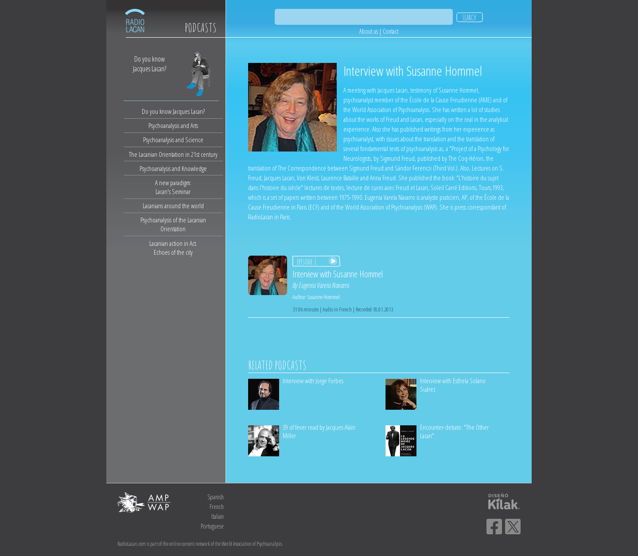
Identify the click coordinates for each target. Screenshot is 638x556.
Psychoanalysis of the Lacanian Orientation (173, 224)
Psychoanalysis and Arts (173, 125)
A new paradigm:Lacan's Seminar (173, 187)
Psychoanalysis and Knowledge (173, 168)
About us (368, 31)
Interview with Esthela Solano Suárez (453, 384)
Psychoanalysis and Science (173, 139)
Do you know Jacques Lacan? (173, 111)
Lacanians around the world (173, 205)
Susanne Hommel (323, 297)
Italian (217, 516)
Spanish (215, 497)
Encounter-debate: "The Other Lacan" (454, 431)
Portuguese (212, 526)
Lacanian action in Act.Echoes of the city (173, 248)
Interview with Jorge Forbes (313, 380)
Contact (390, 31)
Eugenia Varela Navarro (324, 285)
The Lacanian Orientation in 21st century (173, 154)
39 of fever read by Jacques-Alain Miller (319, 431)
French (217, 506)
